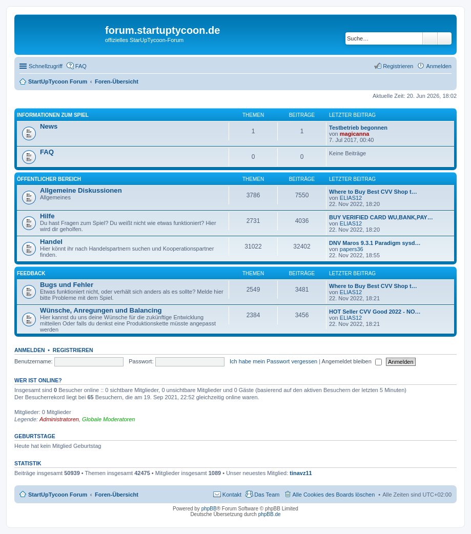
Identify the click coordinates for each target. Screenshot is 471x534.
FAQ (47, 152)
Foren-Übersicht (116, 494)
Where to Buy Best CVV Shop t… (373, 192)
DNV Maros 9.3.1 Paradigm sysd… (375, 243)
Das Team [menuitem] (266, 494)
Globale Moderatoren (108, 419)
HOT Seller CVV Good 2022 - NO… (375, 312)
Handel (51, 241)
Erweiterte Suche (445, 38)
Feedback (31, 273)
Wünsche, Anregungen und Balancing (101, 310)
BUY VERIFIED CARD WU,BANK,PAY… (381, 217)
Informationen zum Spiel (53, 115)
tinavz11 (301, 473)
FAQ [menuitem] (81, 66)
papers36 (351, 249)
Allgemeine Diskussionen (81, 190)
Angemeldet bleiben (352, 361)
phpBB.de (269, 514)
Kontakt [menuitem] (231, 494)
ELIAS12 (351, 198)
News (48, 126)
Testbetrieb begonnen (358, 128)
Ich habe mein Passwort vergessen (273, 361)
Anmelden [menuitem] (439, 66)
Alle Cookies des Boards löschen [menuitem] (334, 494)
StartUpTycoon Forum (57, 494)
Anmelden (29, 350)
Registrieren (73, 350)
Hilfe (47, 216)
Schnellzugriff (46, 66)
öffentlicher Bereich (49, 179)
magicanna (354, 134)
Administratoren (59, 419)
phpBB (209, 508)
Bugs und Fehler (66, 285)
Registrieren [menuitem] (398, 66)
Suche (430, 38)
